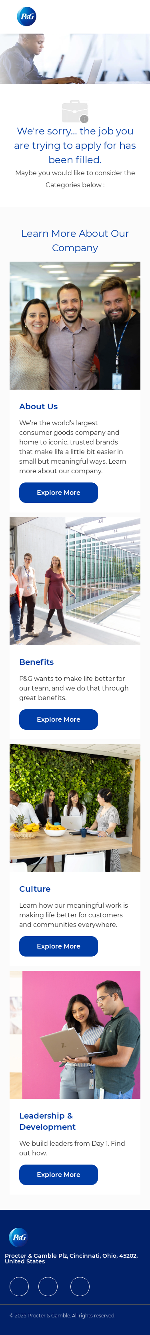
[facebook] (19, 1286)
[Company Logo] (27, 16)
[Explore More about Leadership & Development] (58, 1175)
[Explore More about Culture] (58, 946)
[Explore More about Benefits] (58, 719)
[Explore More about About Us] (58, 492)
